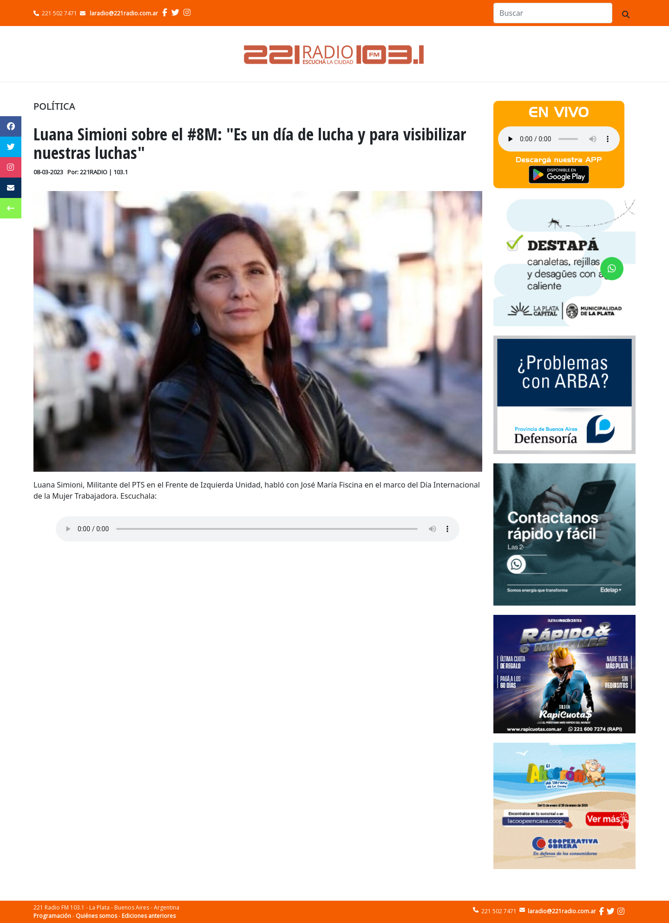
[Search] (552, 13)
